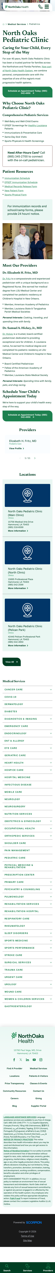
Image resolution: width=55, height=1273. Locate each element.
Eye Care (11, 748)
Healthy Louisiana (37, 125)
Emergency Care (16, 726)
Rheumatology (15, 928)
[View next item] (35, 458)
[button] (45, 7)
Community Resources (14, 1095)
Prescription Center (20, 877)
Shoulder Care (16, 845)
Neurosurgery (15, 808)
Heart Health (14, 763)
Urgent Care (14, 980)
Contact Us (38, 1095)
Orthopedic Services (20, 837)
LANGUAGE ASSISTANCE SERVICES (20, 1121)
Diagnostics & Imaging (21, 719)
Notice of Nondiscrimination (16, 1155)
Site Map (27, 1245)
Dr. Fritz (7, 278)
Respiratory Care (17, 921)
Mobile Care (13, 793)
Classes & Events (38, 1088)
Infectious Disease (18, 785)
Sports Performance (20, 951)
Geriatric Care (15, 756)
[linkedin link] (27, 1064)
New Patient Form (14, 190)
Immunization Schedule (17, 178)
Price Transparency (14, 1088)
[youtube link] (34, 1064)
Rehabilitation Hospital (22, 914)
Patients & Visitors (38, 1080)
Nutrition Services (19, 815)
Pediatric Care (15, 859)
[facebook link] (14, 1064)
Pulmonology (14, 899)
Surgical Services (18, 965)
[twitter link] (20, 1064)
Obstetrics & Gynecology (23, 822)
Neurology (12, 800)
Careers (14, 1103)
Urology (11, 988)
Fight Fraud (15, 1202)
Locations (14, 1080)
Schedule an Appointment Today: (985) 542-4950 (27, 91)
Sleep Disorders (16, 936)
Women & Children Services (25, 1003)
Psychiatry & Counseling (22, 891)
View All (10, 661)
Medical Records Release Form (21, 186)
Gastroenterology (18, 1010)
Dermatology (14, 704)
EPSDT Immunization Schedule (21, 182)
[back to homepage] (4, 24)
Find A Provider (14, 1073)
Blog (14, 1110)
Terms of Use (27, 1240)
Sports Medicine (16, 943)
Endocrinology (16, 733)
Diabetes (11, 711)
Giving (38, 1103)
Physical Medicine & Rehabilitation (19, 868)
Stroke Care (14, 958)
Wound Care (13, 995)
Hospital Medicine (18, 778)
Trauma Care (14, 973)
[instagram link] (40, 1064)
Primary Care (14, 884)
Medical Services (17, 24)
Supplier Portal (38, 1110)
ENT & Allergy (15, 741)
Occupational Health (20, 830)
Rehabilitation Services (22, 906)
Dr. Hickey (8, 333)
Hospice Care (14, 771)
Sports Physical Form (16, 194)
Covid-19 (11, 696)
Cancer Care (14, 689)
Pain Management (17, 852)
